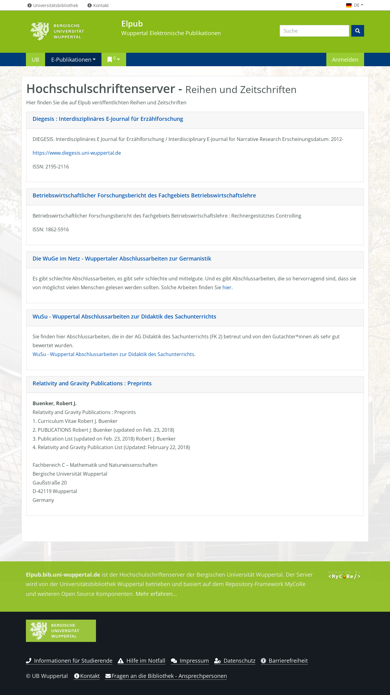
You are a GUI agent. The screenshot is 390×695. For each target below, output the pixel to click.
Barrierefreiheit (284, 660)
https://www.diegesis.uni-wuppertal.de (77, 152)
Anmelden (345, 59)
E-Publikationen (71, 59)
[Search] (314, 31)
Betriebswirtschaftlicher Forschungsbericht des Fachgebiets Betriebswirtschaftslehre (144, 195)
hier (227, 287)
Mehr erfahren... (156, 593)
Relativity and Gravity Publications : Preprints (92, 383)
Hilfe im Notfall (141, 660)
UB (35, 59)
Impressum (190, 660)
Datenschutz (234, 660)
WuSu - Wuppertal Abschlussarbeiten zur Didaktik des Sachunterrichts (124, 316)
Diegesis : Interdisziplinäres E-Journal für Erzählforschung (108, 118)
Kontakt (86, 675)
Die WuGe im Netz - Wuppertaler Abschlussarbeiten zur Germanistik (122, 258)
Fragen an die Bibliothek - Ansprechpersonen (166, 675)
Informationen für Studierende (69, 660)
